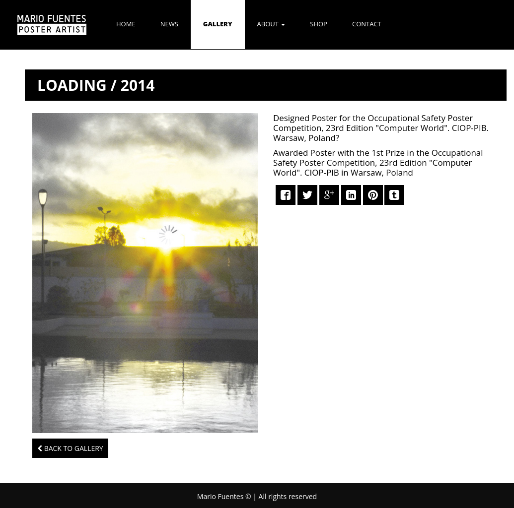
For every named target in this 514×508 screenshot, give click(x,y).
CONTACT (366, 23)
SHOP (318, 23)
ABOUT (271, 23)
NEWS (169, 23)
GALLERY (217, 23)
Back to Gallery (70, 448)
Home (126, 23)
